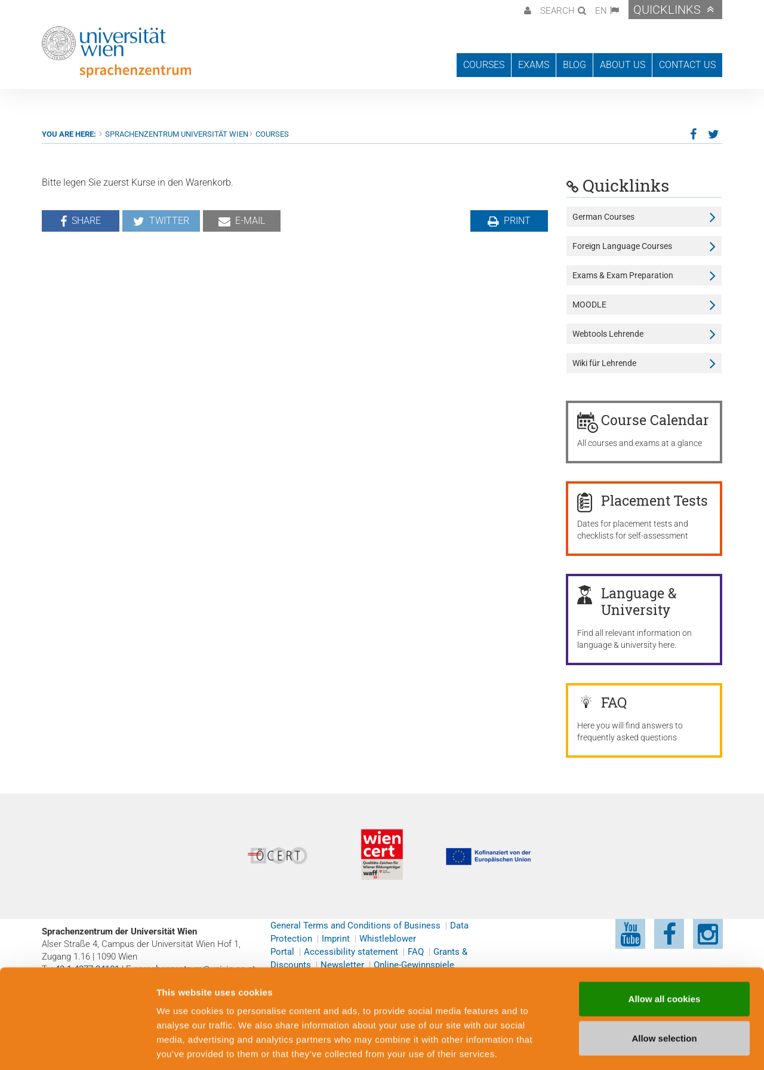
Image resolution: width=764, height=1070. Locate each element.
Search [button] (557, 10)
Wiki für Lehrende (604, 363)
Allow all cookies (665, 943)
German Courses (603, 217)
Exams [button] (533, 64)
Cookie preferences (641, 1046)
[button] (526, 9)
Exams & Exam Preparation (622, 275)
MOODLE (589, 304)
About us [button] (622, 64)
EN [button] (601, 10)
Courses (272, 134)
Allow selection (664, 982)
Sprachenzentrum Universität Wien (176, 134)
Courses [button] (483, 64)
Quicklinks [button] (667, 9)
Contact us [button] (687, 64)
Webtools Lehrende (607, 334)
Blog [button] (574, 64)
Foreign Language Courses (622, 246)
